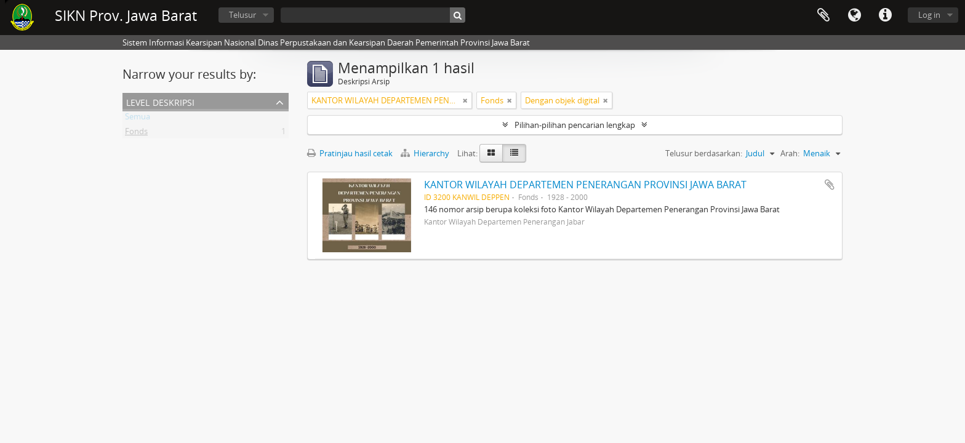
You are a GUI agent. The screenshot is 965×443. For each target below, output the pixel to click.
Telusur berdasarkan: (703, 153)
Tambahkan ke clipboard (829, 184)
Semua (137, 118)
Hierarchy (426, 153)
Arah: (789, 153)
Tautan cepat (885, 15)
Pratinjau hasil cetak (350, 153)
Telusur (242, 14)
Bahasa (854, 15)
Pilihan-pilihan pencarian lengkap (575, 124)
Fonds (136, 133)
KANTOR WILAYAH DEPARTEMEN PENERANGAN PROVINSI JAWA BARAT (585, 184)
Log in (929, 14)
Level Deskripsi (160, 101)
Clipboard (823, 15)
